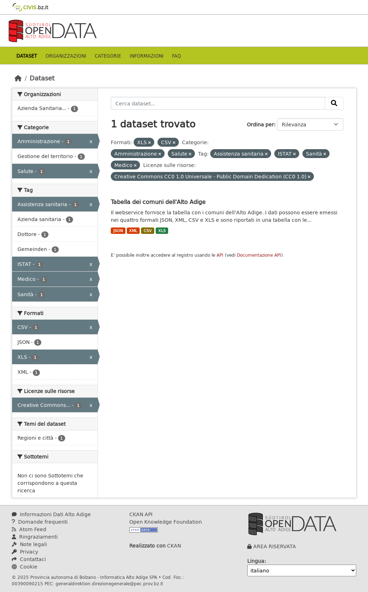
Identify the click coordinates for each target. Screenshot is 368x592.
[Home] (18, 78)
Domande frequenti (40, 521)
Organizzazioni (66, 55)
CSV (148, 231)
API (220, 255)
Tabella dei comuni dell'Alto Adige (158, 201)
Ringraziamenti (35, 536)
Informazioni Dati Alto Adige (51, 514)
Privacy (25, 551)
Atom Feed (29, 529)
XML (133, 231)
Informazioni (147, 55)
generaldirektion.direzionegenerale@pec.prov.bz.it (109, 583)
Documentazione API (259, 255)
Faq (176, 55)
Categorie (108, 55)
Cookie (24, 566)
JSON (118, 231)
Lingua (255, 561)
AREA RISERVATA (274, 546)
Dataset (26, 55)
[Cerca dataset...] (218, 103)
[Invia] (334, 103)
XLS (162, 231)
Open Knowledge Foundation (165, 521)
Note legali (29, 544)
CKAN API (140, 514)
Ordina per (260, 124)
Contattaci (29, 559)
